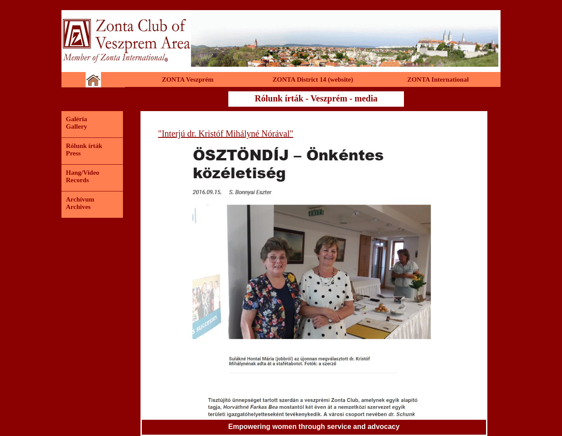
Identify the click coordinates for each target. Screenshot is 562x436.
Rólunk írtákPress (84, 149)
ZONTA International (437, 79)
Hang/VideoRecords (82, 176)
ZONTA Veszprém (188, 79)
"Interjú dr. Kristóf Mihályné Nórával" (225, 133)
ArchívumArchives (80, 203)
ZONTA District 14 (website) (313, 79)
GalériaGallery (76, 122)
